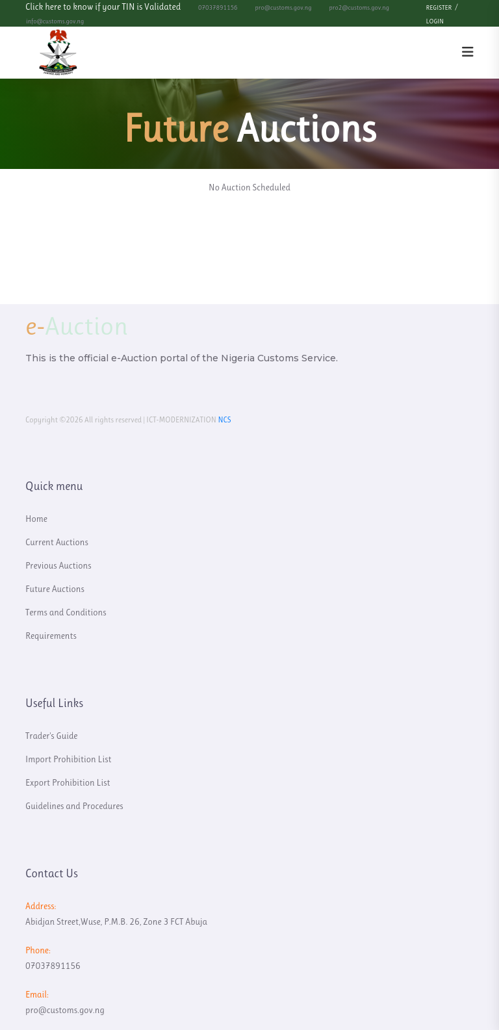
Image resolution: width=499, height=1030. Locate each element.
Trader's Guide (51, 735)
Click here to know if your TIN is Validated (103, 6)
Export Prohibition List (67, 782)
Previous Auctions (58, 565)
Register (439, 7)
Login (435, 21)
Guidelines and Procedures (74, 806)
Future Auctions (54, 589)
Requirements (51, 635)
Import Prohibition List (68, 759)
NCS (224, 419)
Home (36, 518)
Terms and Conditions (66, 612)
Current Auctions (56, 542)
